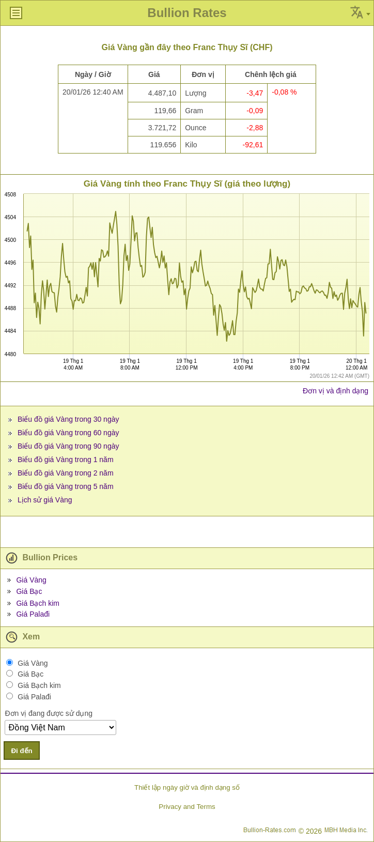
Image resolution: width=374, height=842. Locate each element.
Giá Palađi (33, 614)
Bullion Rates (186, 13)
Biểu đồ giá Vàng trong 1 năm (66, 459)
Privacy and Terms (187, 806)
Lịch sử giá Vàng (45, 500)
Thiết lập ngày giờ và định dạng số (187, 787)
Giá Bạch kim (37, 603)
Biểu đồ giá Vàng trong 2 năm (66, 473)
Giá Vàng (31, 580)
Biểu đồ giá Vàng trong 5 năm (66, 486)
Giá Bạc (29, 591)
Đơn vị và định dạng (335, 391)
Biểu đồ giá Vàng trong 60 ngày (68, 432)
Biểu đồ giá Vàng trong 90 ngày (68, 446)
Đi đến (21, 751)
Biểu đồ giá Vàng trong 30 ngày (68, 419)
